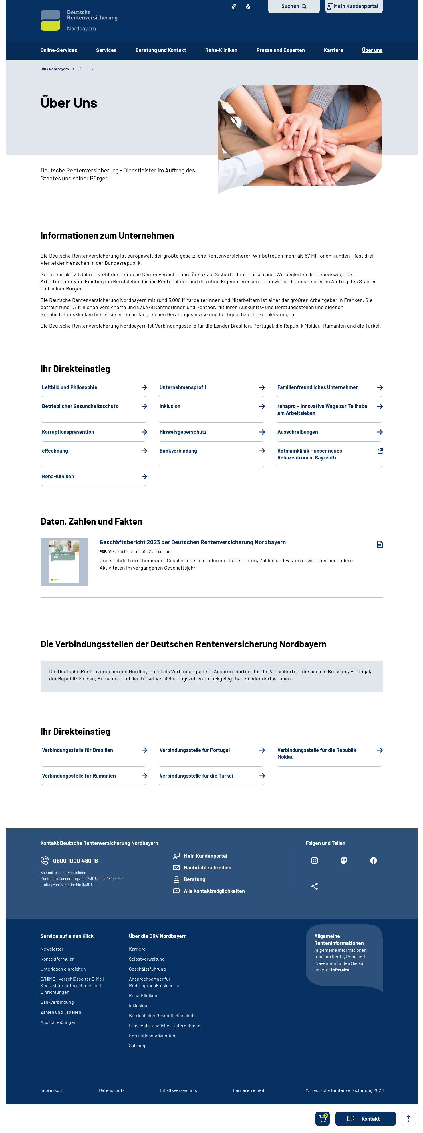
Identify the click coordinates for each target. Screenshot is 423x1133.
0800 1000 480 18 (75, 860)
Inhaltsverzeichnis (178, 1090)
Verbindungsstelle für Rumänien (79, 775)
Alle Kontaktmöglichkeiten (214, 891)
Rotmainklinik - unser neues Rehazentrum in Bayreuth (309, 454)
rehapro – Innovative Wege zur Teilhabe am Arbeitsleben (322, 409)
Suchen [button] (290, 6)
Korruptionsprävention (68, 432)
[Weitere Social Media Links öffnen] (315, 888)
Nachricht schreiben (207, 867)
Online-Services (59, 50)
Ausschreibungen (297, 432)
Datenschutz (111, 1090)
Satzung (137, 1045)
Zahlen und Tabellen (61, 1012)
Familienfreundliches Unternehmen (318, 387)
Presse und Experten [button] (281, 50)
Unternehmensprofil (183, 387)
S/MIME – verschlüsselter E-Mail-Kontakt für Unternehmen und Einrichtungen (73, 985)
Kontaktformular (57, 958)
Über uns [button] (372, 50)
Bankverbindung (178, 450)
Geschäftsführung (147, 968)
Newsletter (52, 948)
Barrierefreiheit (249, 1090)
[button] (365, 1119)
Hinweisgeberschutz (183, 432)
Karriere (333, 50)
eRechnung (55, 450)
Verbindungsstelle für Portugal (195, 750)
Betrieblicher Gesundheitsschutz (80, 406)
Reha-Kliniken (221, 50)
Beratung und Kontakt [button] (161, 50)
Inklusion (170, 406)
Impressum (52, 1090)
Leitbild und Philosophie (69, 387)
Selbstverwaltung (147, 958)
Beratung (194, 879)
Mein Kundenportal (356, 6)
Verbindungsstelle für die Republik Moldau (316, 753)
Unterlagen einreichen (63, 968)
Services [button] (106, 50)
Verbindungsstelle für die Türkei (196, 775)
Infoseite (340, 969)
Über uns (86, 69)
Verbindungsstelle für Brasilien (77, 750)
